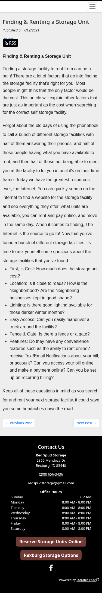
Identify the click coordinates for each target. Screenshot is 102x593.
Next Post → (86, 422)
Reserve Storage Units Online (51, 542)
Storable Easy (87, 580)
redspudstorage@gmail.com (51, 483)
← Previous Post (18, 422)
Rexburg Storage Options (51, 555)
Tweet (8, 38)
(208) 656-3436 (51, 474)
